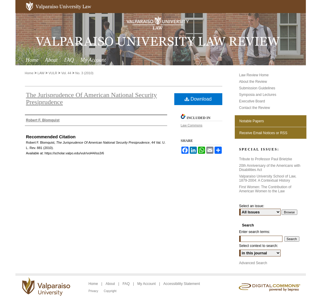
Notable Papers (251, 121)
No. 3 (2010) (84, 73)
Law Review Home (254, 75)
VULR (53, 73)
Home (29, 73)
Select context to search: (258, 246)
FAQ (126, 284)
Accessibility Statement (181, 284)
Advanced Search (253, 263)
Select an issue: (251, 206)
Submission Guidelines (257, 88)
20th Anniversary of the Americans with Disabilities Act (270, 168)
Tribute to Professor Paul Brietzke (265, 159)
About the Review (253, 82)
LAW (41, 73)
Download (198, 99)
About (111, 284)
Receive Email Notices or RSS (263, 133)
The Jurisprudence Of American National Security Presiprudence (91, 98)
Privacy (94, 291)
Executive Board (252, 101)
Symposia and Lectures (257, 95)
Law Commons (191, 125)
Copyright (110, 291)
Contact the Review (254, 108)
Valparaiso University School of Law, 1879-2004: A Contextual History (267, 178)
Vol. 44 (66, 73)
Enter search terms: (254, 232)
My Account (146, 284)
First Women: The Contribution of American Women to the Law (265, 189)
